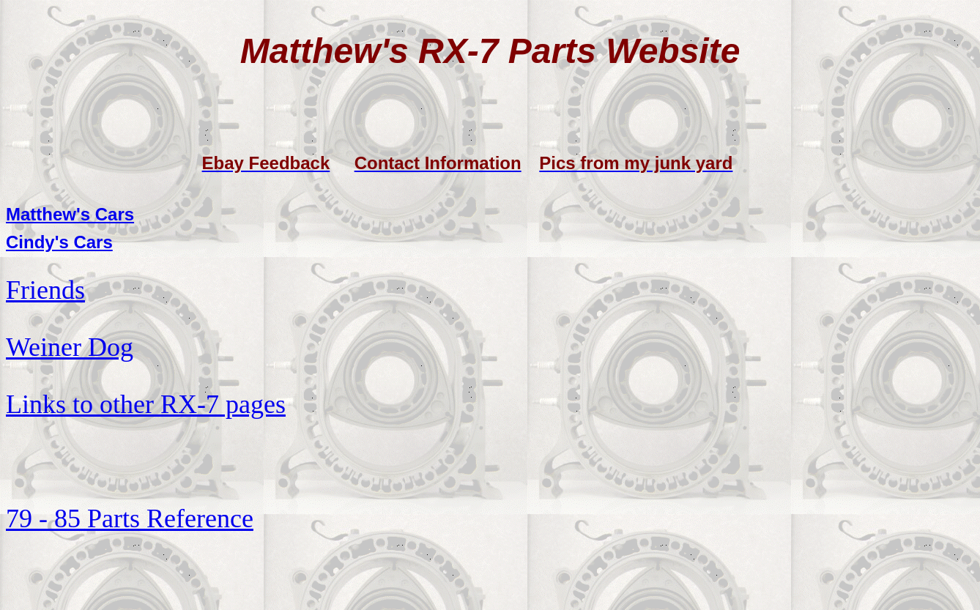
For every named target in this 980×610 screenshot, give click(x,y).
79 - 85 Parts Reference (129, 518)
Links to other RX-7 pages (146, 404)
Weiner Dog (69, 347)
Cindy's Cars (59, 242)
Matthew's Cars (70, 214)
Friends (45, 290)
